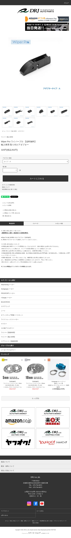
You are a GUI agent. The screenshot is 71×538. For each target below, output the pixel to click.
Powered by (35, 533)
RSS (34, 522)
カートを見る (40, 511)
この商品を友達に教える (8, 210)
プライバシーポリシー (59, 520)
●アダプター (21, 131)
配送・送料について (25, 520)
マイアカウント (5, 511)
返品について (6, 187)
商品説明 (12, 223)
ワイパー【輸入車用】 (12, 131)
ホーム (3, 131)
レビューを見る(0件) (7, 203)
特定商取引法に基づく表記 (9, 189)
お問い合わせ (4, 515)
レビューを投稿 (5, 205)
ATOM (37, 522)
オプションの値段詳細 (8, 185)
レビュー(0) (59, 223)
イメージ (35, 223)
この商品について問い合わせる (10, 213)
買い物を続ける (5, 216)
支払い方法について (14, 520)
